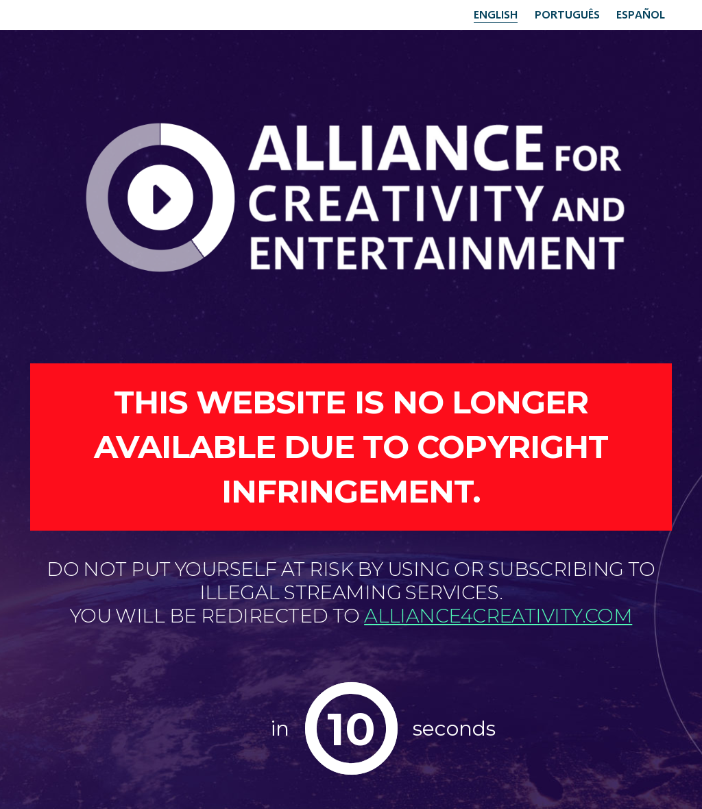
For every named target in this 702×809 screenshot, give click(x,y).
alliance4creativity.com (498, 615)
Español (640, 14)
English (496, 14)
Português (567, 14)
